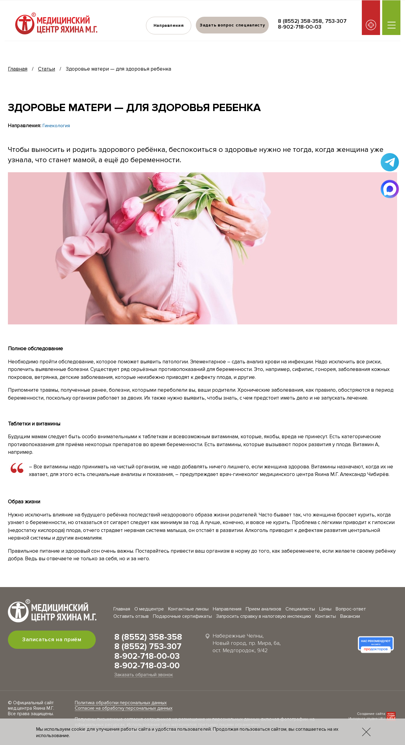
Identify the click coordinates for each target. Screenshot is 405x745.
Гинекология (56, 126)
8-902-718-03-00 (147, 665)
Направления (168, 25)
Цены (325, 609)
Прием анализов (263, 609)
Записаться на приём (51, 639)
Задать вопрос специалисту (232, 25)
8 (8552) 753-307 (148, 646)
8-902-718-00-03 (299, 26)
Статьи (46, 69)
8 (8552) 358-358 (300, 21)
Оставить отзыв (131, 616)
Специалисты (300, 609)
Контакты (325, 616)
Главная (17, 69)
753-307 (336, 21)
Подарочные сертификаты (182, 616)
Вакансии (350, 616)
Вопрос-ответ (351, 609)
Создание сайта (371, 714)
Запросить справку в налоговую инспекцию (263, 616)
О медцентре (149, 609)
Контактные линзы (188, 609)
